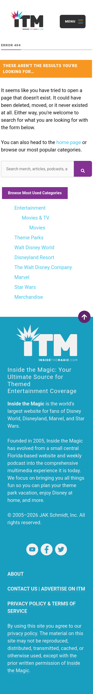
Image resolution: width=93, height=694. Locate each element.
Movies (37, 228)
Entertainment (30, 208)
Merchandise (28, 297)
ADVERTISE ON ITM (63, 589)
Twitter (61, 549)
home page (68, 142)
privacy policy (22, 633)
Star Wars (25, 287)
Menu (70, 21)
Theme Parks (28, 238)
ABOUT (15, 574)
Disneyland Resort (34, 257)
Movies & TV (35, 218)
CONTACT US (22, 589)
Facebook (47, 549)
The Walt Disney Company (43, 267)
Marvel (21, 277)
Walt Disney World (34, 247)
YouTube (32, 549)
